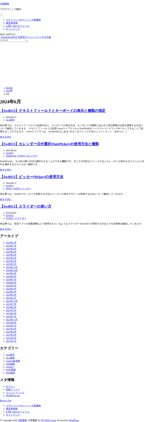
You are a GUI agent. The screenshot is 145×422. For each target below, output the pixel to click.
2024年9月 (11, 273)
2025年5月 (11, 252)
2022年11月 (11, 319)
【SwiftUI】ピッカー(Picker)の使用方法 (31, 177)
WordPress (74, 420)
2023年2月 (11, 313)
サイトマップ (13, 29)
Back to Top (5, 400)
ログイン (10, 386)
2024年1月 (11, 298)
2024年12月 (12, 267)
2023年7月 (11, 304)
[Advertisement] (72, 63)
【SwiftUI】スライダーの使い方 (25, 206)
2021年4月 (11, 332)
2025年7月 (11, 246)
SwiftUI (9, 153)
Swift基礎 (11, 370)
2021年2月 (11, 338)
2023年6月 (11, 307)
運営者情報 (12, 23)
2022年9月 (11, 322)
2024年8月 (11, 276)
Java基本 (10, 120)
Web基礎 (10, 373)
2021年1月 (11, 341)
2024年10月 (12, 270)
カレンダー (32, 156)
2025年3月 (11, 258)
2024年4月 (11, 289)
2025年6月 (11, 249)
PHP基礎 (10, 364)
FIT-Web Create (48, 420)
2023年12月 (12, 301)
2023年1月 (11, 316)
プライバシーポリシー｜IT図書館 (23, 20)
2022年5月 (11, 329)
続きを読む (6, 137)
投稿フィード (13, 389)
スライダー (20, 218)
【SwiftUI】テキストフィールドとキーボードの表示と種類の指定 (52, 111)
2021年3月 (11, 335)
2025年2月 (11, 261)
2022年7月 (11, 326)
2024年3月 (11, 292)
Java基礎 (10, 358)
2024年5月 (11, 286)
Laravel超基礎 (13, 361)
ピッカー (26, 188)
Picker (9, 188)
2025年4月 (11, 255)
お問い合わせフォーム (17, 26)
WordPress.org (13, 395)
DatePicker (11, 156)
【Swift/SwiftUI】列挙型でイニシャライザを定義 (25, 37)
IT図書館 (4, 3)
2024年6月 (11, 282)
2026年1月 (11, 242)
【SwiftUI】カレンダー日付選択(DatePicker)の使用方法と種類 (49, 144)
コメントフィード (15, 392)
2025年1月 (11, 264)
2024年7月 (11, 279)
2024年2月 (11, 295)
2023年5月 (11, 310)
